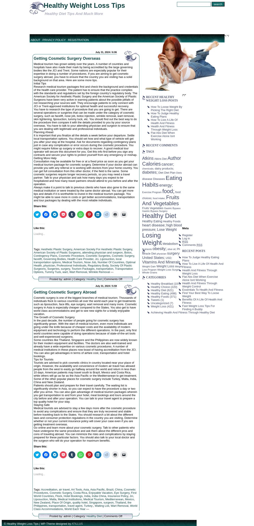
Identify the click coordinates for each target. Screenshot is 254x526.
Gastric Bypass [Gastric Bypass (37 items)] (172, 208)
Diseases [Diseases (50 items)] (159, 179)
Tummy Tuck (53, 272)
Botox (127, 252)
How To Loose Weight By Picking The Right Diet (166, 108)
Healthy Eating (160, 293)
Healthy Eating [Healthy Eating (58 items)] (152, 221)
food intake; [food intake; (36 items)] (159, 198)
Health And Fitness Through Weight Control (199, 285)
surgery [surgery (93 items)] (173, 253)
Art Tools (76, 489)
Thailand (120, 502)
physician (49, 265)
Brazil (109, 489)
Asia (86, 489)
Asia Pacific (97, 489)
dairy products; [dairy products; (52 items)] (164, 168)
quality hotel (80, 502)
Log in (186, 238)
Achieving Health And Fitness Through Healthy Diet (183, 312)
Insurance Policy (118, 496)
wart (65, 272)
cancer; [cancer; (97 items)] (168, 164)
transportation (104, 268)
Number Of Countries (111, 262)
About (35, 40)
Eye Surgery (121, 492)
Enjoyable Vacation (101, 492)
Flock (58, 496)
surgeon (109, 502)
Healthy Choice (160, 287)
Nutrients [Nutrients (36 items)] (147, 249)
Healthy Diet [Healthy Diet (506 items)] (159, 215)
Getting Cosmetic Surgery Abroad (65, 292)
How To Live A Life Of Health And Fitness (164, 121)
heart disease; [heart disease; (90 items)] (154, 225)
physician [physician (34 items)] (161, 253)
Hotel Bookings (73, 496)
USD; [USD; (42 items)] (169, 258)
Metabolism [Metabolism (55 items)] (170, 243)
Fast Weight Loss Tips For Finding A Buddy (198, 307)
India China (99, 496)
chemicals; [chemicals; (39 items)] (148, 168)
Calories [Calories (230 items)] (151, 164)
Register (187, 235)
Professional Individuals (71, 265)
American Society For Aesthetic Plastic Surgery (103, 249)
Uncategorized (160, 303)
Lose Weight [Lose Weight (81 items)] (167, 229)
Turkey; (88, 505)
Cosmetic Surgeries (98, 255)
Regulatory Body (98, 265)
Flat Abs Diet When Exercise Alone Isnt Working (163, 136)
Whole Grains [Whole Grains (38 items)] (149, 272)
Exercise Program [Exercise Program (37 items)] (152, 192)
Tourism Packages (83, 268)
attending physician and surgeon (102, 252)
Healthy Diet (94, 279)
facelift (38, 259)
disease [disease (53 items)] (147, 179)
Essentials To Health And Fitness (202, 289)
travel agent (75, 505)
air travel (64, 489)
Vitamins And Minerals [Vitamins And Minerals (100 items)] (161, 262)
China (118, 489)
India (87, 496)
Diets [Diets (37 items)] (179, 172)
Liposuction (107, 259)
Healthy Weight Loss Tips (84, 5)
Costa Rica (80, 492)
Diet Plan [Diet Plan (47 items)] (169, 172)
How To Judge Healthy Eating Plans (165, 115)
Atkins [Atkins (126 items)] (148, 158)
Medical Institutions (70, 499)
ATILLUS (77, 523)
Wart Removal (78, 272)
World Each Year (75, 509)
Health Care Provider (80, 259)
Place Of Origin (61, 502)
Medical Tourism (72, 262)
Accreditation (49, 489)
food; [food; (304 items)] (168, 191)
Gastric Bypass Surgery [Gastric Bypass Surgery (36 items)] (155, 211)
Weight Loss (158, 306)
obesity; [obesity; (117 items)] (160, 248)
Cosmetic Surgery (123, 255)
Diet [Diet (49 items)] (160, 172)
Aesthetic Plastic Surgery (56, 249)
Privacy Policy (54, 40)
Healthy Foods (160, 296)
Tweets (155, 300)
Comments (192, 245)
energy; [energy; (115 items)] (166, 185)
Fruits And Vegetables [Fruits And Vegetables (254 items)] (160, 200)
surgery (65, 268)
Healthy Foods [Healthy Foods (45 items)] (172, 221)
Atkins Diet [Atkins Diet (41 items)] (160, 158)
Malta (53, 499)
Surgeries (53, 268)
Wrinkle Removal (99, 272)
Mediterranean (114, 499)
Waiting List (102, 505)
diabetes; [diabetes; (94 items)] (150, 172)
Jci (97, 259)
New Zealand (42, 502)
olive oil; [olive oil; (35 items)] (171, 249)
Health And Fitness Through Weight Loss (164, 128)
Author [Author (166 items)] (174, 158)
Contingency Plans (45, 255)
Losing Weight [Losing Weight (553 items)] (152, 239)
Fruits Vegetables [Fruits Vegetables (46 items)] (152, 208)
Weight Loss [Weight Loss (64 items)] (165, 266)
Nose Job (90, 262)
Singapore (95, 502)
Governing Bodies (54, 259)
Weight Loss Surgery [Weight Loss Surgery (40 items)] (169, 269)
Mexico (129, 499)
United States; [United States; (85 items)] (153, 258)
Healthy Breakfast (162, 283)
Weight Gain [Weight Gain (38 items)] (149, 266)
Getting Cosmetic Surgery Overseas (67, 58)
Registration (78, 40)
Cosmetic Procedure (71, 255)
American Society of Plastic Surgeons (57, 252)
